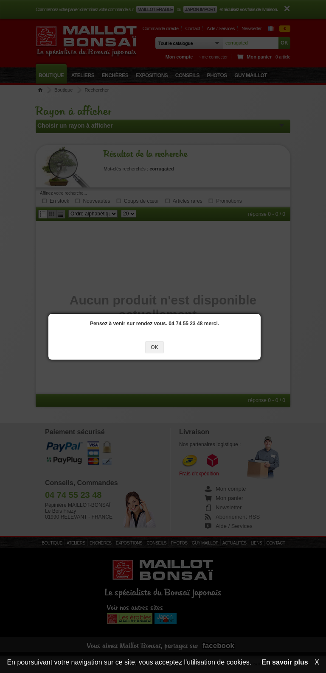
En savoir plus (284, 662)
